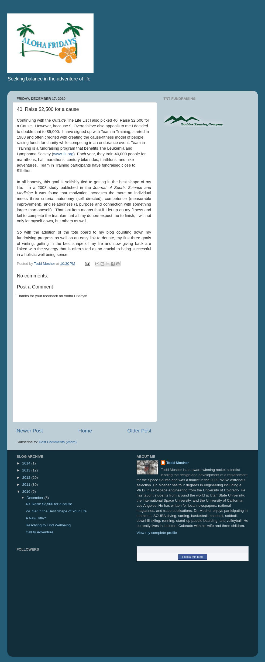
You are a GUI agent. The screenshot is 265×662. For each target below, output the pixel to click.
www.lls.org (63, 154)
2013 (26, 470)
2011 (26, 485)
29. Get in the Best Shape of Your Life (56, 511)
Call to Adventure (39, 532)
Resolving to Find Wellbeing (48, 525)
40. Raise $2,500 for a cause (49, 504)
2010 (26, 492)
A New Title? (36, 518)
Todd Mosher (177, 463)
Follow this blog (192, 556)
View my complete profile (157, 533)
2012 (26, 478)
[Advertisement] (209, 174)
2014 (26, 463)
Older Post (139, 431)
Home (85, 431)
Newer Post (30, 431)
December (35, 498)
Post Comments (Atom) (58, 442)
